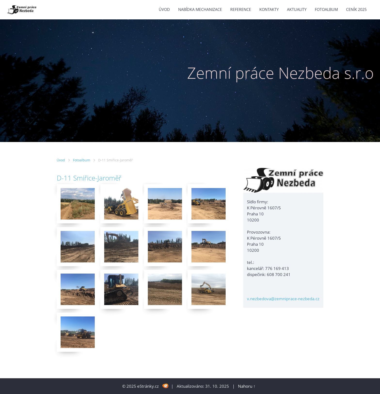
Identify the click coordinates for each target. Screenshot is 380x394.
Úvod (164, 9)
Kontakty (269, 9)
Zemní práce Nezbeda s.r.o (280, 72)
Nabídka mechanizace (200, 9)
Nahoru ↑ (246, 386)
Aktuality (297, 9)
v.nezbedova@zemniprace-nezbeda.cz (283, 298)
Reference (240, 9)
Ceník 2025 (356, 9)
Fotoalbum (326, 9)
